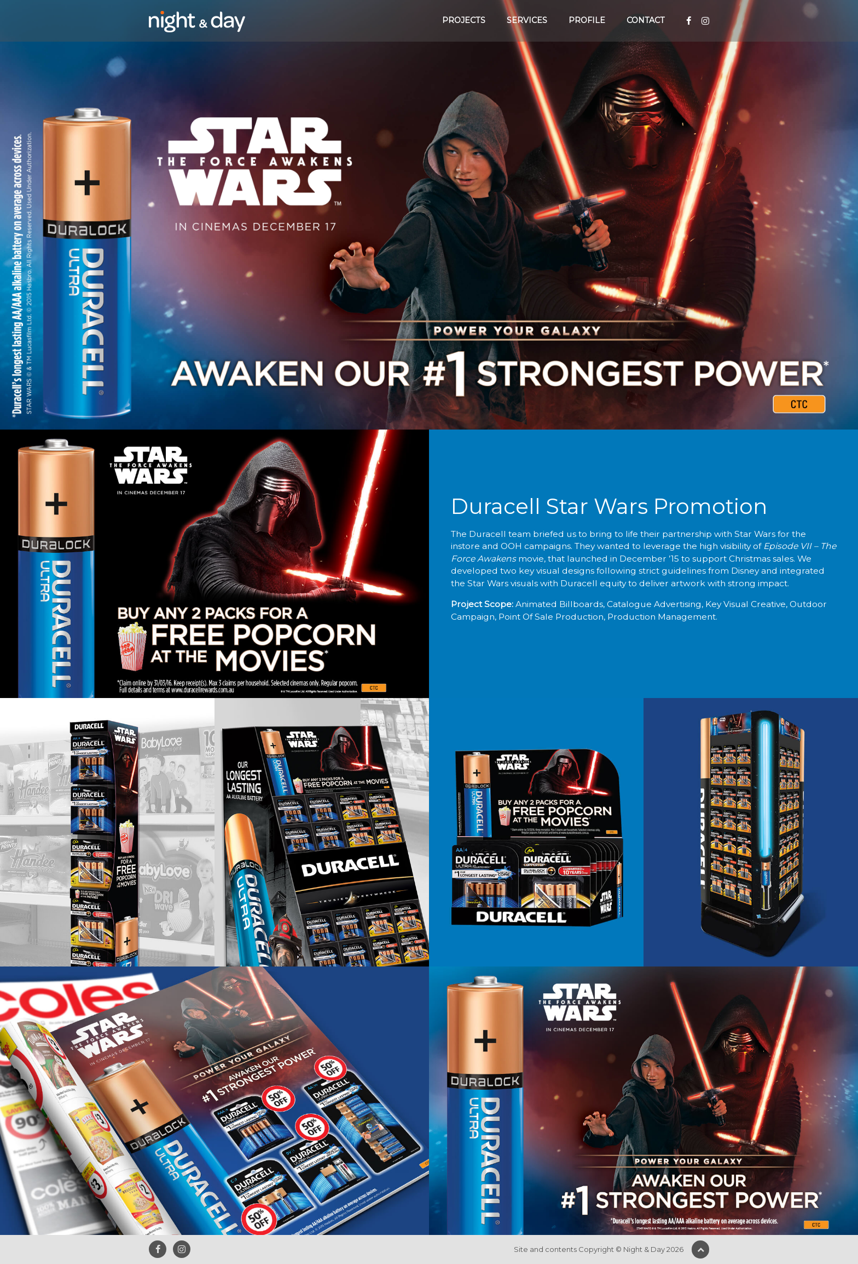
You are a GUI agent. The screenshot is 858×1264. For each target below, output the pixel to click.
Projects (463, 20)
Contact (646, 20)
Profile (587, 20)
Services (527, 20)
